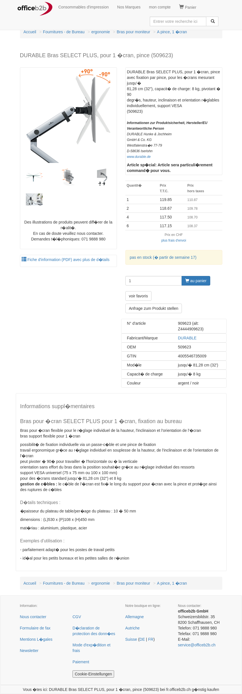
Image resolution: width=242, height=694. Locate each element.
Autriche (132, 628)
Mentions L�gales (36, 639)
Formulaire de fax (35, 628)
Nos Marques (129, 7)
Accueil (30, 32)
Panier (187, 7)
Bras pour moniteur (133, 32)
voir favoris (138, 296)
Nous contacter (33, 617)
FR (150, 639)
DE (142, 639)
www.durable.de (139, 157)
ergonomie (100, 32)
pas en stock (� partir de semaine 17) (163, 257)
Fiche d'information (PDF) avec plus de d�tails (66, 259)
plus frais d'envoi (173, 240)
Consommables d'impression (83, 7)
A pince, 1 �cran (172, 32)
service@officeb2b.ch (197, 645)
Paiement (81, 662)
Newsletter (29, 650)
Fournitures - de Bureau (64, 32)
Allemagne (134, 617)
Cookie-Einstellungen (93, 674)
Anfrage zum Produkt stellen (153, 308)
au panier (196, 281)
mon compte (160, 7)
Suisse (131, 639)
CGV (77, 617)
